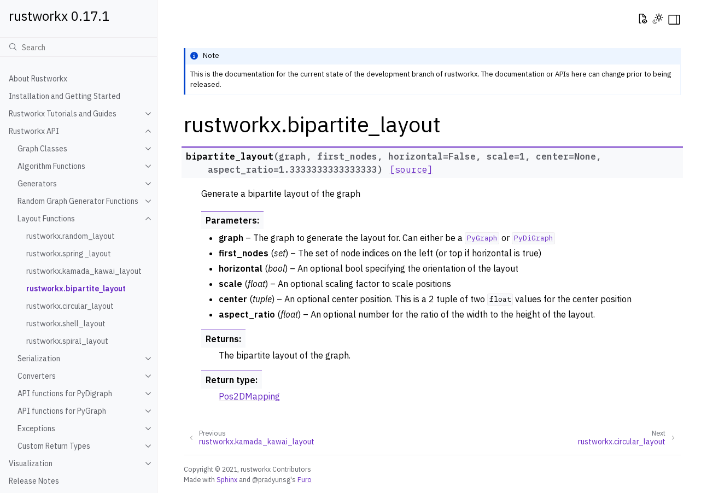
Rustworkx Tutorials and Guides (62, 114)
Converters (36, 376)
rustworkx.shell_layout (66, 323)
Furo (304, 479)
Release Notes (34, 481)
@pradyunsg (271, 479)
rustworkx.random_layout (70, 236)
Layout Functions (46, 219)
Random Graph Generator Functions (77, 201)
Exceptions (36, 428)
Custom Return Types (53, 446)
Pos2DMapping (249, 396)
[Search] (78, 47)
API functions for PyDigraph (64, 393)
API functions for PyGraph (61, 411)
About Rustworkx (38, 79)
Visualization (30, 463)
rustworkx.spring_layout (68, 254)
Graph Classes (42, 149)
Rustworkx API (34, 131)
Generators (37, 184)
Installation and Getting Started (64, 96)
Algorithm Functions (51, 166)
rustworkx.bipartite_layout (76, 289)
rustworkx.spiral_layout (67, 341)
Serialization (38, 358)
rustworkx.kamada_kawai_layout (84, 271)
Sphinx (227, 479)
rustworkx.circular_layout (70, 306)
